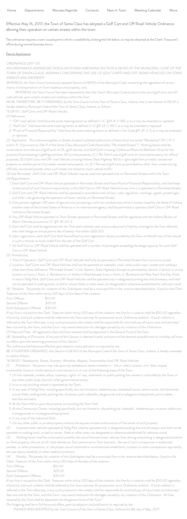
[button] (35, 10)
